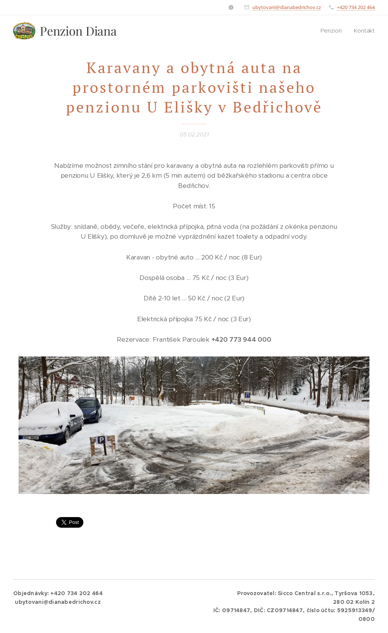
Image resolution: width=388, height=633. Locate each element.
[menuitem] (333, 30)
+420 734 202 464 (356, 7)
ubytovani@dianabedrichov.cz (286, 7)
